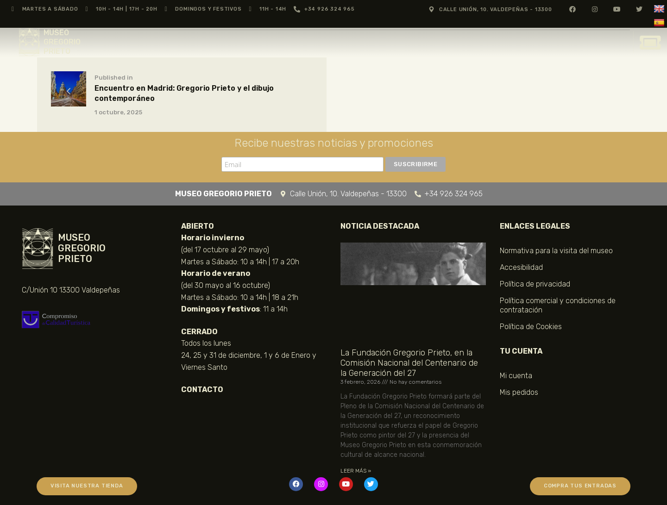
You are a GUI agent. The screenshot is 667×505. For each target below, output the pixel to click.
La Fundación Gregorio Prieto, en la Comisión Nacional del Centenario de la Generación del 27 (409, 363)
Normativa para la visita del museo (556, 250)
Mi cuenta (516, 375)
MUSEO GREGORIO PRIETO (62, 42)
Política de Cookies (531, 326)
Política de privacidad (535, 284)
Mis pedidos (519, 392)
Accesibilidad (521, 267)
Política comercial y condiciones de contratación (558, 305)
